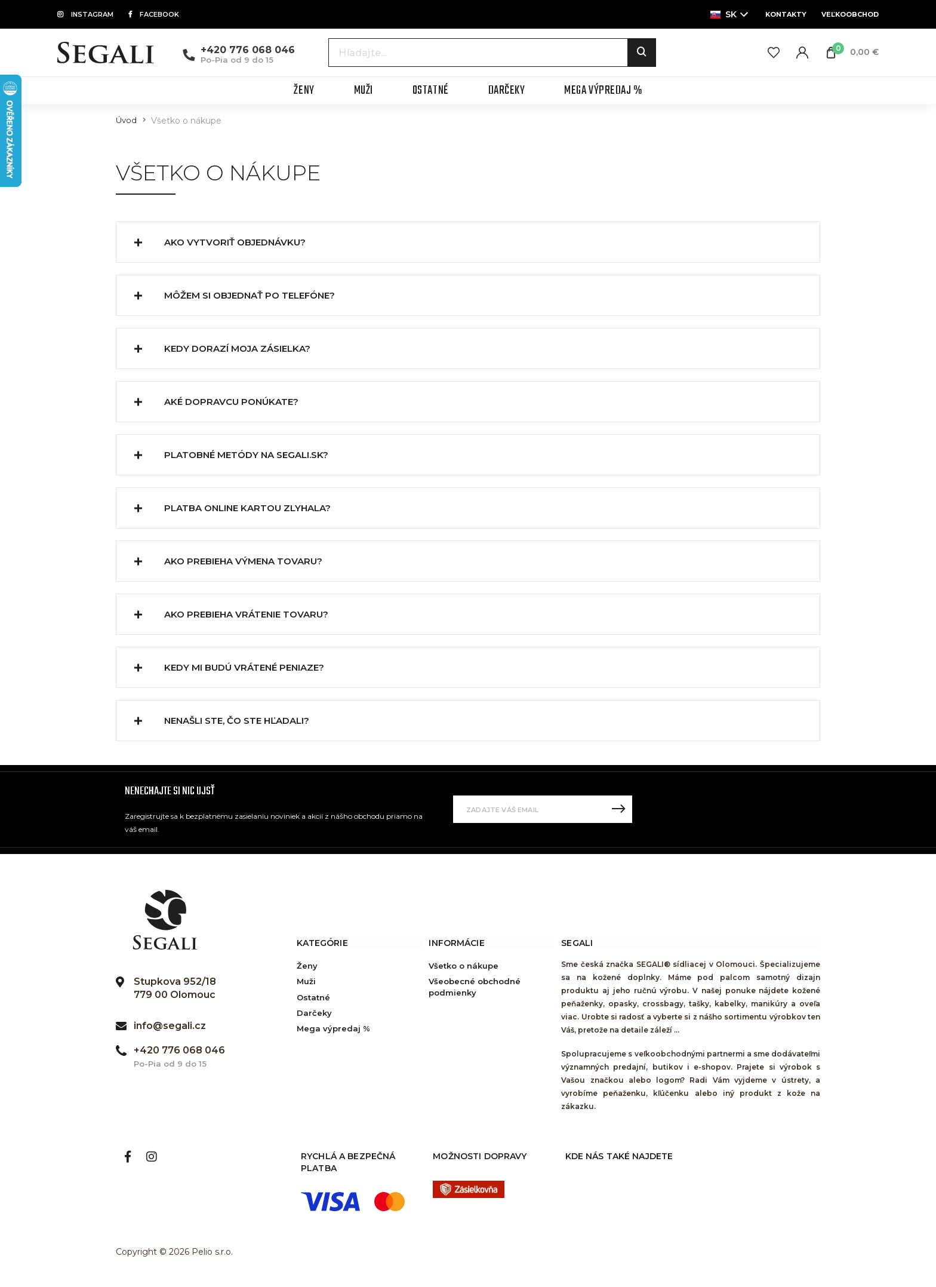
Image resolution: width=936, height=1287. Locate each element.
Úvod (126, 120)
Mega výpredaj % (333, 1028)
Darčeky (314, 1013)
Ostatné (313, 997)
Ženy (307, 965)
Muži (306, 981)
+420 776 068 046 (248, 50)
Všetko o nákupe (463, 965)
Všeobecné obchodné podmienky (475, 986)
